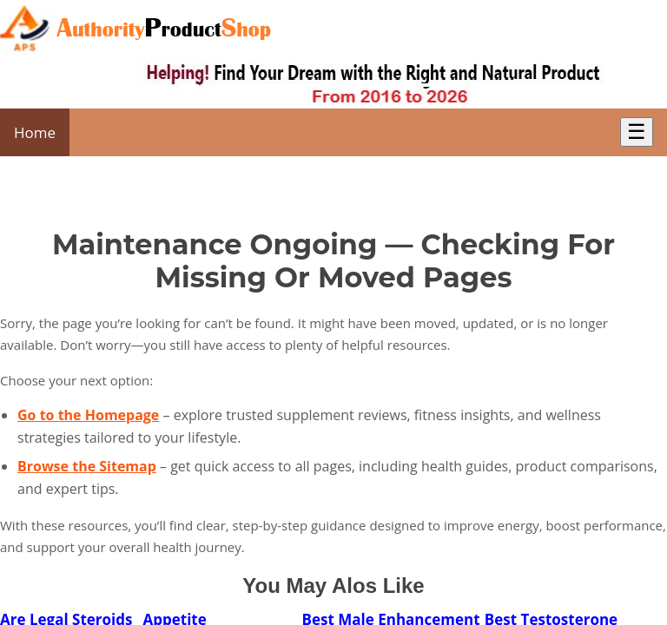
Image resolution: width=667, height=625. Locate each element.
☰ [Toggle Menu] (636, 131)
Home (35, 132)
